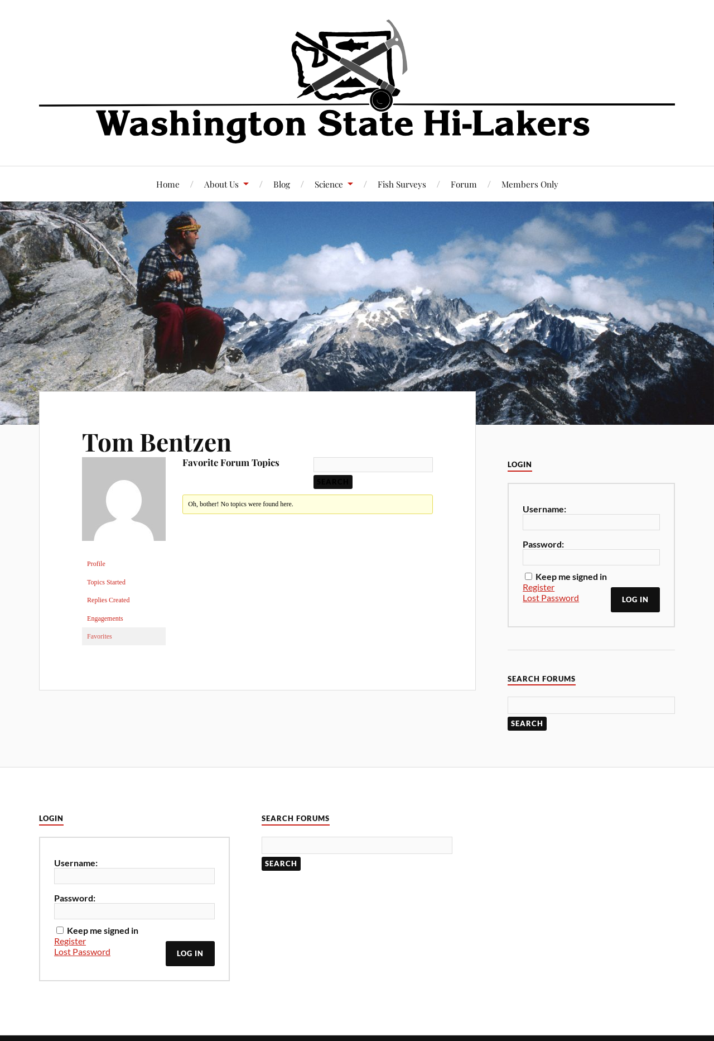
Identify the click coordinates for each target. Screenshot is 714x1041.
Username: (544, 508)
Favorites (99, 636)
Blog (281, 184)
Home (168, 184)
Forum (464, 184)
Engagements (105, 618)
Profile (96, 564)
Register (538, 587)
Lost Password (551, 597)
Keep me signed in (571, 576)
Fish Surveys (402, 184)
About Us (221, 184)
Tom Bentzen (156, 441)
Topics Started (106, 582)
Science (329, 184)
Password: (543, 544)
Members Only (529, 184)
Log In (635, 599)
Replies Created (108, 600)
